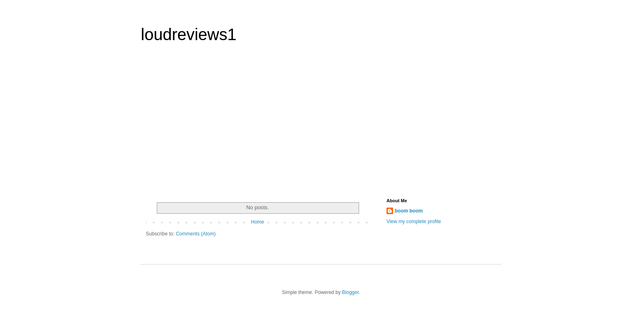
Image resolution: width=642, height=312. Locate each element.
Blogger (350, 292)
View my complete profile (414, 221)
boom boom (409, 211)
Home (257, 222)
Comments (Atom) (195, 234)
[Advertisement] (222, 124)
